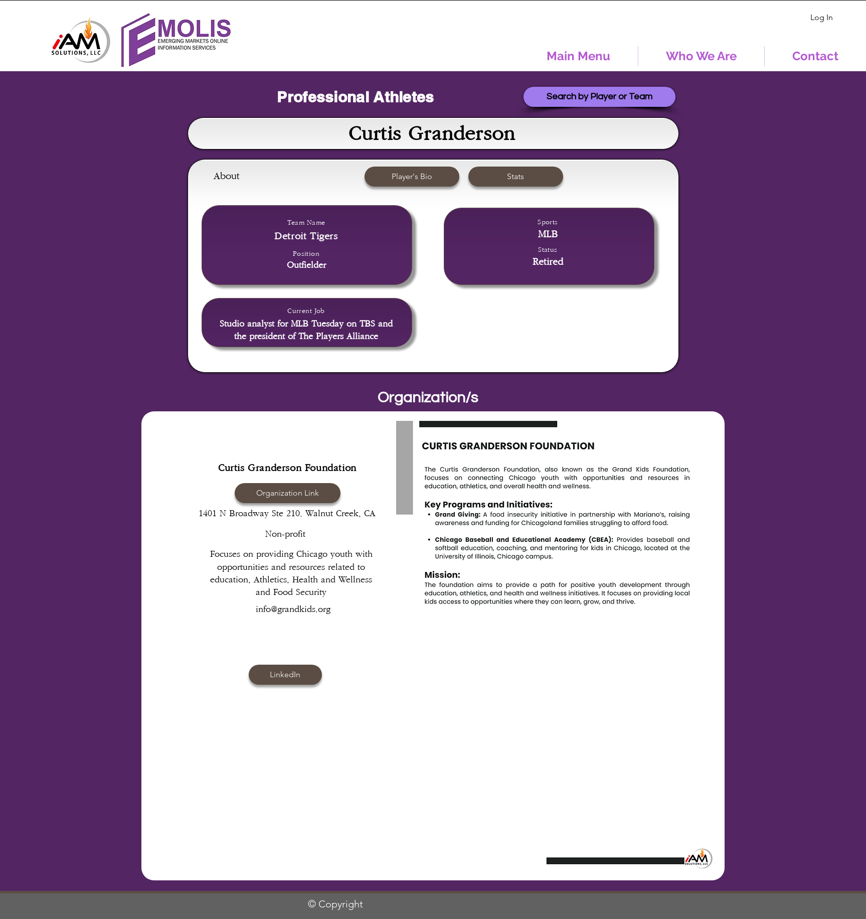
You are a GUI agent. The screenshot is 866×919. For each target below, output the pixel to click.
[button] (515, 177)
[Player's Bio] (412, 177)
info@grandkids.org (293, 609)
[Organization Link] (287, 493)
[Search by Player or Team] (599, 97)
